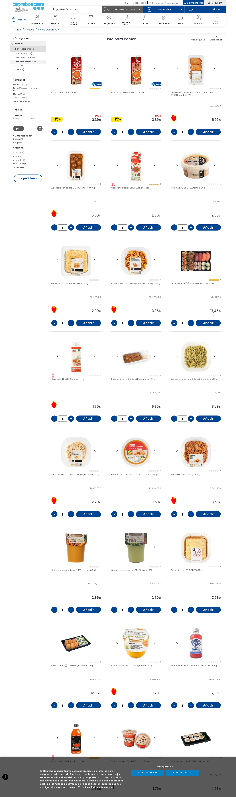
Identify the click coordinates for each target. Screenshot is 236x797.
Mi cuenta (214, 3)
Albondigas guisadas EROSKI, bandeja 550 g (73, 188)
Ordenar (20, 80)
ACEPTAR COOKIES (183, 772)
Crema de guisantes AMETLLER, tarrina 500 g (132, 570)
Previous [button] (57, 69)
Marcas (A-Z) (19, 94)
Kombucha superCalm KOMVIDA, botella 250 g (194, 665)
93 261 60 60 (140, 3)
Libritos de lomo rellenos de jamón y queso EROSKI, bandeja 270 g (192, 93)
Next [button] (95, 69)
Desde (16, 118)
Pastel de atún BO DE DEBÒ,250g (187, 570)
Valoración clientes (21, 101)
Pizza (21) (19, 65)
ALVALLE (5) (18, 156)
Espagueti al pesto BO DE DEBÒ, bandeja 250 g (194, 379)
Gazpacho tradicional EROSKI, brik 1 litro (130, 188)
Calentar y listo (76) (23, 53)
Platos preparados (24, 49)
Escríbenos (158, 3)
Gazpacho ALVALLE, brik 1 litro (65, 92)
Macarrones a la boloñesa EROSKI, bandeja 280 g (135, 283)
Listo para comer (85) (25, 61)
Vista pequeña (197, 39)
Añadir (88, 132)
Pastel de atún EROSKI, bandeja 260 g (69, 283)
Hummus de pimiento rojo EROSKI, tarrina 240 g (134, 474)
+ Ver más (19, 167)
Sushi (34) (19, 69)
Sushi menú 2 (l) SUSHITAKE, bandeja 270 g (72, 665)
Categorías (22, 38)
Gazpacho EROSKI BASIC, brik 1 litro (68, 379)
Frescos (19, 43)
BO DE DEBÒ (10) (20, 163)
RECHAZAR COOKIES (147, 772)
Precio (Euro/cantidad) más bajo (25, 89)
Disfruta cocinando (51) (25, 57)
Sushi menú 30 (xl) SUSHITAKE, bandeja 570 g (193, 283)
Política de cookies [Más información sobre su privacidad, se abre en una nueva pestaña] (102, 787)
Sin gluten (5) (19, 142)
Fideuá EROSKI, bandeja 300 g (185, 474)
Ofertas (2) (18, 139)
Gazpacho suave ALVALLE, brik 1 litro (128, 92)
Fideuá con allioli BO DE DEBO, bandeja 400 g (133, 379)
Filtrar (18, 109)
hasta (32, 118)
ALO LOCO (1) (18, 152)
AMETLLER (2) (19, 160)
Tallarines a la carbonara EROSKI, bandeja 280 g (75, 474)
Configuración (165, 767)
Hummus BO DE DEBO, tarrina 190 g (188, 188)
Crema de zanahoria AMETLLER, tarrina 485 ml (73, 570)
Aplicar (18, 128)
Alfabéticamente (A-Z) (23, 97)
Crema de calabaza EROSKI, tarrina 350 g (131, 665)
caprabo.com (173, 3)
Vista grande (217, 39)
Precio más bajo (20, 84)
